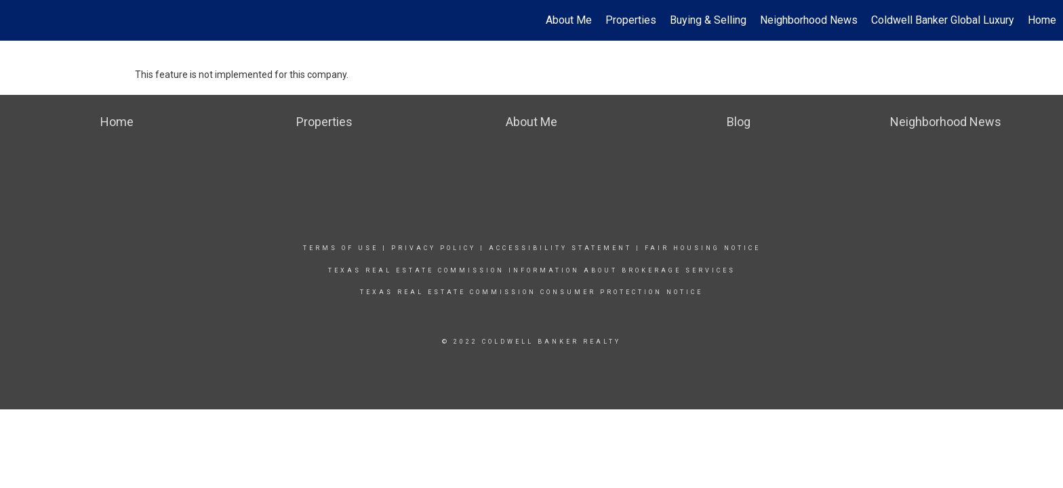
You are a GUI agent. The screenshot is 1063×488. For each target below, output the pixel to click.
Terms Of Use (340, 248)
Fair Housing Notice (703, 248)
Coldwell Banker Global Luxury (942, 20)
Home (1042, 20)
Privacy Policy (433, 248)
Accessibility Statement (560, 248)
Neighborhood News (809, 20)
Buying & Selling (708, 20)
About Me (569, 20)
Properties (630, 20)
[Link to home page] (17, 20)
